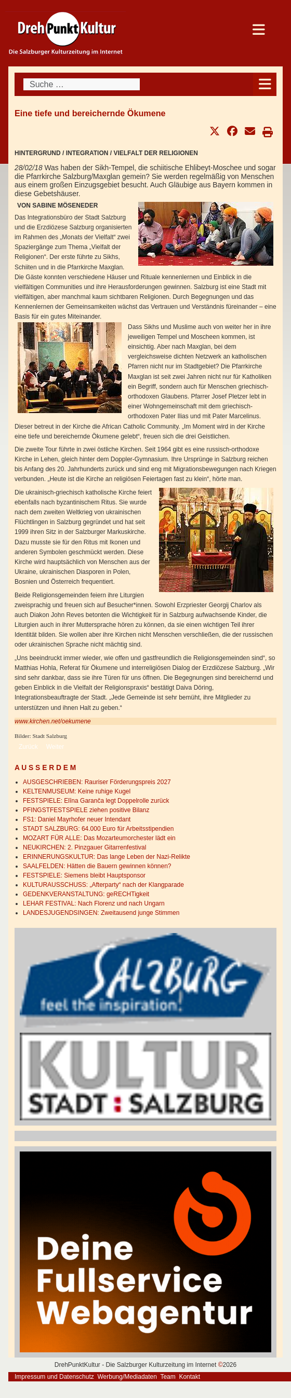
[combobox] (81, 84)
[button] (214, 131)
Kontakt (189, 1376)
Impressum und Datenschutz (54, 1376)
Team (167, 1376)
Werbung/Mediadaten (127, 1376)
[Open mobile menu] (264, 84)
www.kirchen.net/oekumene (53, 721)
